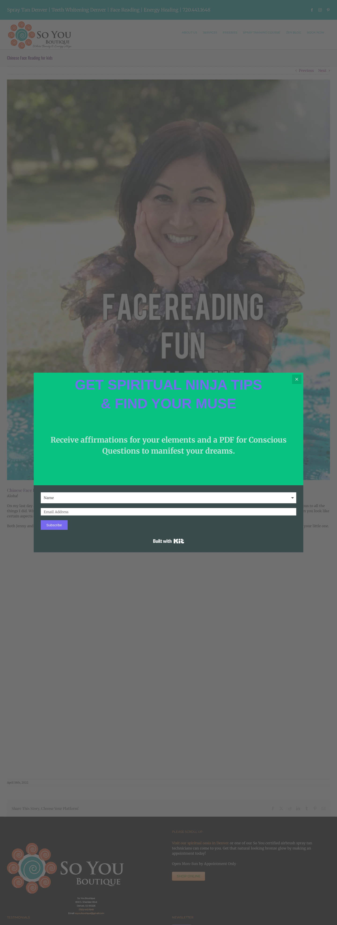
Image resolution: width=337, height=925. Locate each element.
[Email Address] (168, 512)
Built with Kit (168, 541)
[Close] (296, 379)
